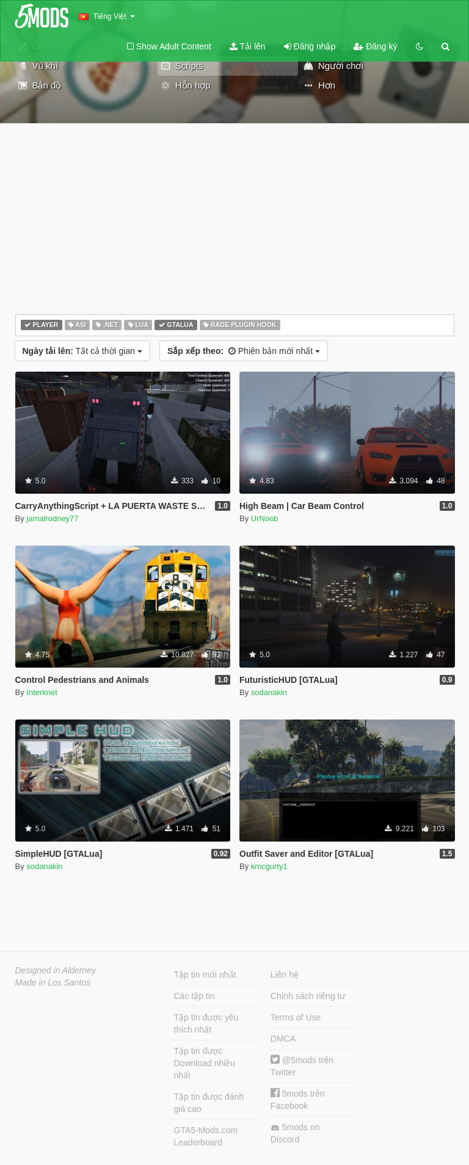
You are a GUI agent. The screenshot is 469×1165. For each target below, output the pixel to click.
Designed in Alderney (55, 970)
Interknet (41, 692)
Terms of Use (296, 1017)
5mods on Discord (295, 1133)
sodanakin (269, 692)
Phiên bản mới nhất (243, 351)
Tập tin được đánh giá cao (209, 1103)
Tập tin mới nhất (205, 974)
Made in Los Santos (53, 982)
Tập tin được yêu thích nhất (206, 1023)
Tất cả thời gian (82, 351)
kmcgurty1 (269, 866)
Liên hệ (285, 974)
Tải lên (248, 46)
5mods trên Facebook (298, 1099)
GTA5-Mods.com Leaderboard (206, 1136)
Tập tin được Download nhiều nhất (205, 1063)
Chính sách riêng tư (308, 996)
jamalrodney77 (52, 518)
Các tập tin (194, 996)
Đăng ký (375, 46)
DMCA (283, 1039)
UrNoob (264, 518)
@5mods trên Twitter (302, 1066)
